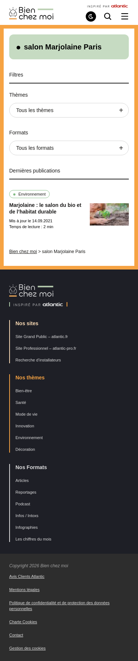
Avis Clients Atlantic (27, 576)
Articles (22, 480)
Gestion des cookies (27, 648)
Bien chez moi (23, 251)
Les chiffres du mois (33, 539)
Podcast (22, 504)
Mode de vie (26, 414)
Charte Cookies (23, 622)
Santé (20, 402)
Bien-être (23, 391)
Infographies (26, 527)
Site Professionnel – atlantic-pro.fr (45, 348)
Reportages (25, 492)
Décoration (25, 449)
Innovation (24, 426)
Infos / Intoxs (26, 515)
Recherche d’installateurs (38, 360)
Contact (16, 635)
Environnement (32, 194)
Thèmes (18, 95)
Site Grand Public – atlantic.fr (41, 336)
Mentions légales (24, 589)
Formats (18, 132)
